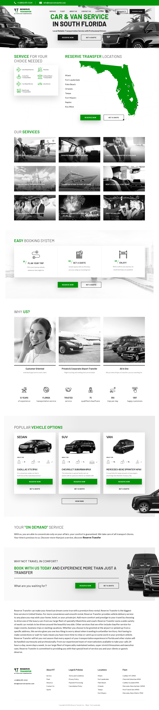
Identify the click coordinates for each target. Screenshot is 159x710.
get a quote (121, 11)
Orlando (69, 89)
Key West (69, 106)
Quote (48, 689)
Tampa (68, 93)
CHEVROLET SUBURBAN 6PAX (76, 469)
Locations (99, 11)
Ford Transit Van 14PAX (131, 689)
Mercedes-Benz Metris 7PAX (133, 693)
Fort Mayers (70, 97)
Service (52, 11)
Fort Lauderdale (72, 80)
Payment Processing (76, 683)
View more (79, 501)
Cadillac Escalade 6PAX (131, 683)
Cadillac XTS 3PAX (129, 676)
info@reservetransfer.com (24, 683)
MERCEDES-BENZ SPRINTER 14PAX (123, 469)
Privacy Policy (74, 679)
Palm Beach (70, 84)
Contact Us (86, 11)
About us (73, 11)
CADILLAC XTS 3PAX (27, 469)
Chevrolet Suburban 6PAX (132, 679)
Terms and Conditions (76, 676)
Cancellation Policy (75, 686)
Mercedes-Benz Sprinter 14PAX (134, 686)
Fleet (62, 11)
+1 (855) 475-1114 (20, 680)
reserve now (137, 11)
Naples (68, 102)
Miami (68, 75)
